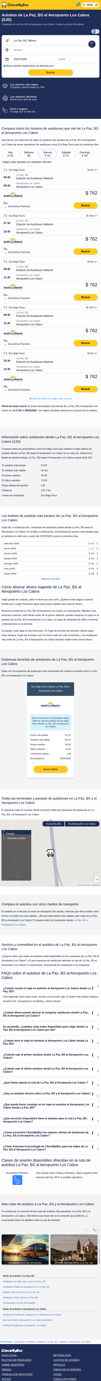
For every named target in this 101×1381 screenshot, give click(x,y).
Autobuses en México (24, 1346)
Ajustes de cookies (66, 1365)
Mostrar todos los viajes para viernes (50, 398)
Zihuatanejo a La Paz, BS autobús (19, 1308)
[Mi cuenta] (77, 4)
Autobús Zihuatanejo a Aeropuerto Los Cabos (24, 1330)
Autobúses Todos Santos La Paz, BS (20, 1302)
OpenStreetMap (84, 890)
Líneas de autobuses (67, 1374)
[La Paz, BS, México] (54, 41)
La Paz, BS (53, 828)
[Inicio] (37, 4)
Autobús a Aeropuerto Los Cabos (75, 1346)
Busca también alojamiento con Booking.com (30, 66)
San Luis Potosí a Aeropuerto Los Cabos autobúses (27, 1325)
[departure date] (33, 59)
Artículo (59, 1370)
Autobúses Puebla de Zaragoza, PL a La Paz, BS (26, 1292)
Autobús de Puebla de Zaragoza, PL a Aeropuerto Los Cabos (32, 1320)
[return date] (76, 59)
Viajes (57, 1379)
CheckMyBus (6, 1346)
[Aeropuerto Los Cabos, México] (54, 50)
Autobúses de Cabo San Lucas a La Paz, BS (24, 1286)
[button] (50, 858)
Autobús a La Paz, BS (47, 1346)
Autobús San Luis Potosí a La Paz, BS (21, 1297)
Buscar (85, 205)
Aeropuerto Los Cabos (82, 828)
